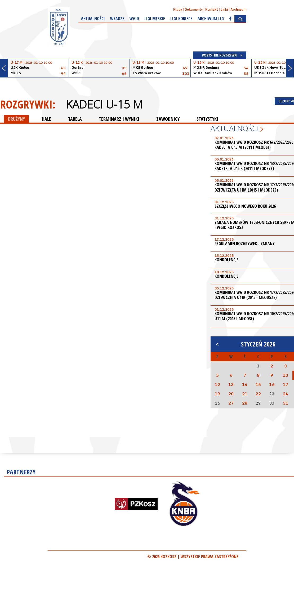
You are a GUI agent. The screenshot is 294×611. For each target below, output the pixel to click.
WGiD (134, 18)
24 (285, 394)
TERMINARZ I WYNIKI (119, 119)
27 (231, 403)
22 (258, 394)
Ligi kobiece (181, 18)
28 (244, 403)
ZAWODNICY (168, 119)
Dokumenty (194, 9)
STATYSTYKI (207, 119)
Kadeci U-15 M (104, 104)
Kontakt (211, 9)
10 (285, 375)
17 (285, 384)
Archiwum (238, 9)
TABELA (75, 119)
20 (231, 394)
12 (217, 384)
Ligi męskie (154, 18)
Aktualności (93, 18)
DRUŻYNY (16, 119)
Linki (224, 9)
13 (231, 384)
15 (258, 384)
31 (285, 403)
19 (217, 394)
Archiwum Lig (211, 18)
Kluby (177, 9)
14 (244, 384)
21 (244, 394)
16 (271, 384)
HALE (46, 119)
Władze (117, 18)
